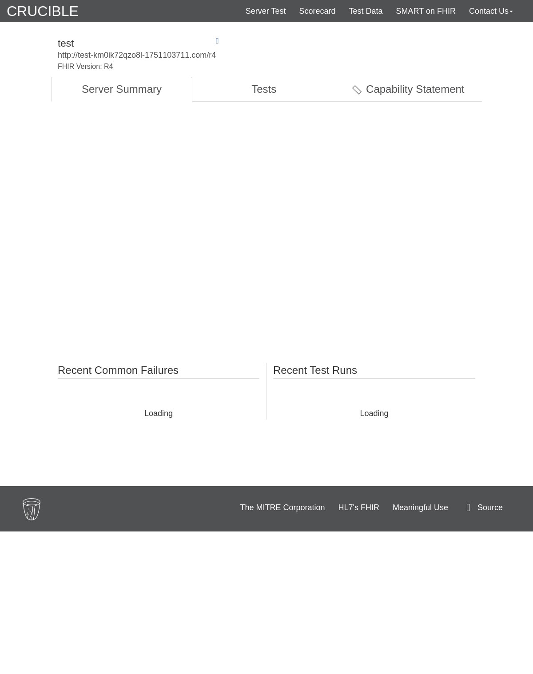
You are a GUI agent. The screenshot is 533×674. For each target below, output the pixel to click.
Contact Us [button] (491, 11)
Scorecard (317, 11)
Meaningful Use (420, 507)
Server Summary (122, 89)
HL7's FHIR (358, 507)
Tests (263, 89)
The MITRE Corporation (282, 507)
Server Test (266, 11)
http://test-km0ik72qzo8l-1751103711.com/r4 (137, 55)
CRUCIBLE (43, 11)
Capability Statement (407, 89)
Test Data (366, 11)
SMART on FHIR (426, 11)
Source (482, 507)
